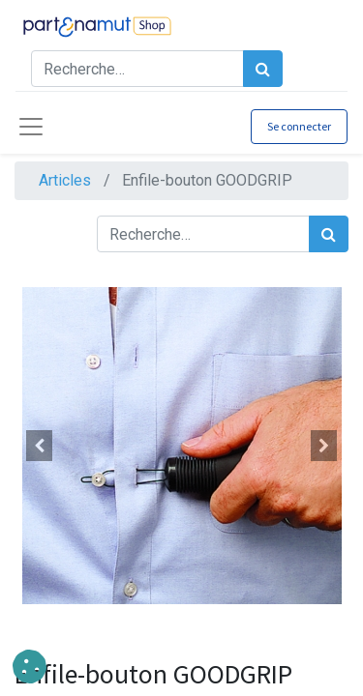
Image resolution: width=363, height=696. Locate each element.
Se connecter (299, 126)
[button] (40, 445)
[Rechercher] (263, 68)
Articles (65, 180)
